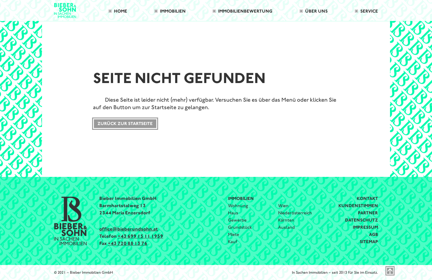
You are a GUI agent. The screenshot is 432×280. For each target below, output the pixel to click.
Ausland (286, 227)
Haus (233, 213)
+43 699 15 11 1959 (140, 236)
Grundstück (240, 227)
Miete (233, 234)
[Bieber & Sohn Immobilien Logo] (65, 10)
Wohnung (238, 205)
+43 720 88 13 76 (127, 243)
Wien (283, 205)
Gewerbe (237, 220)
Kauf (232, 241)
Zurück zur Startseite (125, 123)
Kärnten (286, 220)
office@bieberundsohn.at (128, 229)
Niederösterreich (295, 213)
